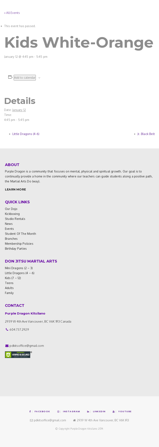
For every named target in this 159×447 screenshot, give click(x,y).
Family (9, 293)
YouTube (122, 411)
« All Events (12, 13)
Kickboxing (12, 214)
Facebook (39, 411)
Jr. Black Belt (146, 134)
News (9, 223)
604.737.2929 (19, 329)
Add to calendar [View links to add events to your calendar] (24, 77)
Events (9, 228)
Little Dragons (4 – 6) (19, 273)
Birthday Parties (16, 248)
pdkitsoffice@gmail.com (27, 346)
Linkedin (96, 411)
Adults (9, 288)
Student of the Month (20, 233)
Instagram (68, 411)
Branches (11, 238)
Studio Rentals (15, 218)
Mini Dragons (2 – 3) (19, 268)
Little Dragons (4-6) (25, 134)
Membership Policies (19, 243)
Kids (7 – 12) (13, 278)
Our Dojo (11, 209)
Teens (9, 283)
